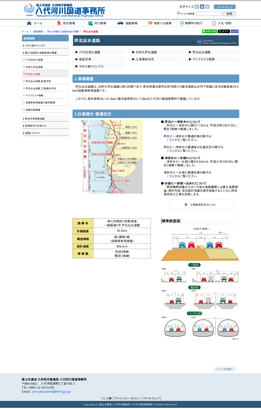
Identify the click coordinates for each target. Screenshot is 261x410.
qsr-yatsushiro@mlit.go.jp (51, 391)
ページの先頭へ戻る (225, 369)
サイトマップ (225, 7)
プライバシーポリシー (128, 398)
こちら (171, 140)
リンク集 (106, 398)
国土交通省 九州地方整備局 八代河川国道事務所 (64, 10)
